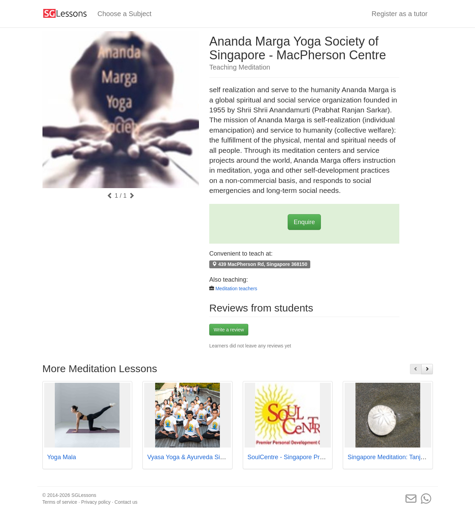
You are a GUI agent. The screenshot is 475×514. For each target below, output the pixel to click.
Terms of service (59, 502)
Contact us (125, 502)
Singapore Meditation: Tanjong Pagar (398, 457)
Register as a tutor (399, 13)
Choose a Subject (125, 13)
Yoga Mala (61, 457)
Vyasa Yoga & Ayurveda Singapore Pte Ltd (205, 457)
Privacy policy (96, 502)
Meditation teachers (236, 288)
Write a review (229, 329)
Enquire (304, 222)
